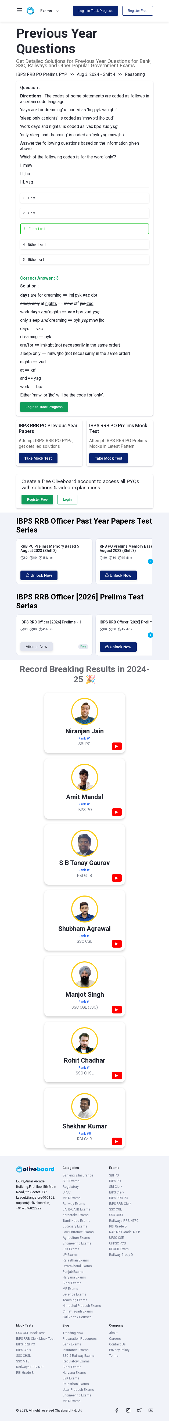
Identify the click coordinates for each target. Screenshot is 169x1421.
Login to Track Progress (95, 11)
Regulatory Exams (76, 1361)
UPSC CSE (116, 1238)
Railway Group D (121, 1255)
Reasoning (135, 74)
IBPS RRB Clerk (120, 1204)
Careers (115, 1339)
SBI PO (114, 1175)
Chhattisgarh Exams (78, 1311)
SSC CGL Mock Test (30, 1333)
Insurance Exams (76, 1350)
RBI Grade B (118, 1226)
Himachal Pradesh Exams (82, 1306)
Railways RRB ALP (29, 1367)
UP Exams (70, 1255)
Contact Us (117, 1344)
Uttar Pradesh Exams (78, 1390)
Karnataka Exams (76, 1215)
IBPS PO (115, 1181)
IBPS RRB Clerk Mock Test (35, 1339)
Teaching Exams (75, 1300)
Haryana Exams (74, 1277)
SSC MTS (22, 1361)
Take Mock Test (38, 458)
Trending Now (73, 1333)
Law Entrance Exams (78, 1232)
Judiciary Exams (75, 1226)
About (113, 1333)
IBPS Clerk (116, 1192)
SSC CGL (115, 1209)
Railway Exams (74, 1204)
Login (67, 499)
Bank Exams (72, 1344)
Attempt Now (36, 647)
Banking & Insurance (78, 1175)
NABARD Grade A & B (124, 1232)
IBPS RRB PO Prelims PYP (41, 74)
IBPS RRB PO (118, 1198)
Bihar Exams (72, 1283)
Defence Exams (74, 1294)
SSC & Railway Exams (79, 1356)
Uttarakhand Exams (77, 1266)
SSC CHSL (116, 1215)
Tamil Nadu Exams (76, 1221)
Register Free (138, 11)
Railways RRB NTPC (124, 1221)
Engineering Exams (77, 1243)
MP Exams (70, 1289)
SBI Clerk (115, 1187)
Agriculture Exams (76, 1238)
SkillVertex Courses (77, 1317)
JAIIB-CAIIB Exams (76, 1209)
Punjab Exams (73, 1272)
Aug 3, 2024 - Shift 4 (96, 74)
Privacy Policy (119, 1350)
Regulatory (71, 1187)
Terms (113, 1356)
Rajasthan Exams (76, 1260)
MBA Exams (72, 1198)
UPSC (67, 1192)
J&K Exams (71, 1249)
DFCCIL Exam (119, 1249)
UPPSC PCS (117, 1243)
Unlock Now (39, 575)
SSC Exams (71, 1181)
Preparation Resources (80, 1339)
